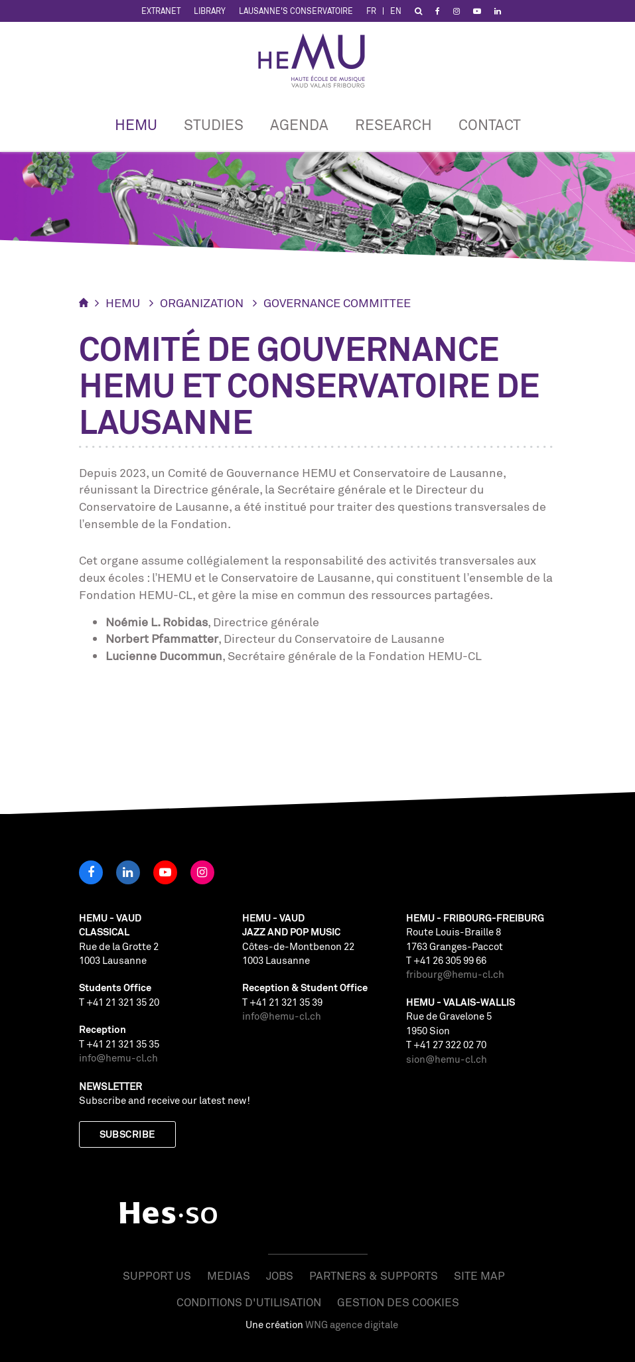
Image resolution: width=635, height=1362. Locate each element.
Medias (228, 1275)
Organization (202, 302)
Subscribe (127, 1134)
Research (393, 124)
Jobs (279, 1275)
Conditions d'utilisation (248, 1302)
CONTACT (490, 124)
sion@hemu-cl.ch (446, 1059)
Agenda (299, 124)
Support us (157, 1275)
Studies (214, 124)
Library (210, 11)
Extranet (160, 11)
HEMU (136, 124)
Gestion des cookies (398, 1302)
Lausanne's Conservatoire (296, 11)
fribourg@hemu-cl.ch (455, 974)
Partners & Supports (373, 1275)
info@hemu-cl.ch (118, 1058)
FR (371, 11)
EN (395, 11)
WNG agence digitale (351, 1324)
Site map (479, 1275)
